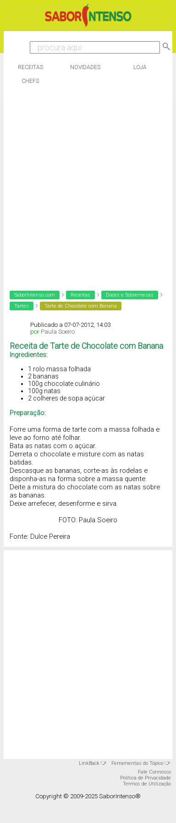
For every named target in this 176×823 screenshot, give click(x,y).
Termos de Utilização (147, 784)
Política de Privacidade (145, 778)
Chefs (30, 81)
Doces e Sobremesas (130, 295)
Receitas (30, 67)
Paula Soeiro (58, 331)
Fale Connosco (154, 772)
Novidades (85, 67)
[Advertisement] (86, 185)
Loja (140, 67)
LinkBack (89, 763)
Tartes (21, 306)
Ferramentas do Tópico (137, 763)
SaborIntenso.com (34, 295)
